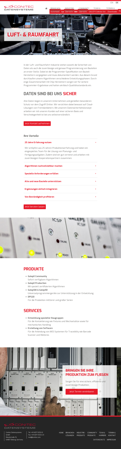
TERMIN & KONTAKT (110, 9)
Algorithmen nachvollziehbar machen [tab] (60, 166)
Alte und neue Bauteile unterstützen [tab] (60, 181)
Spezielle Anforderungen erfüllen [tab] (60, 173)
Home (46, 8)
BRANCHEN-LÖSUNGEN (56, 9)
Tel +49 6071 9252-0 (35, 432)
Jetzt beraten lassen (35, 206)
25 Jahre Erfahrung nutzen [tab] (61, 142)
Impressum (111, 440)
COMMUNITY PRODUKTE (84, 9)
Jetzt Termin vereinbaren (81, 391)
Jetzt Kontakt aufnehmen (37, 123)
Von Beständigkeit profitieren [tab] (60, 197)
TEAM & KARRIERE (97, 9)
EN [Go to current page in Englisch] (111, 2)
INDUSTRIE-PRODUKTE (70, 9)
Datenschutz (99, 440)
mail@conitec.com (34, 437)
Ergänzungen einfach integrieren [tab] (60, 189)
